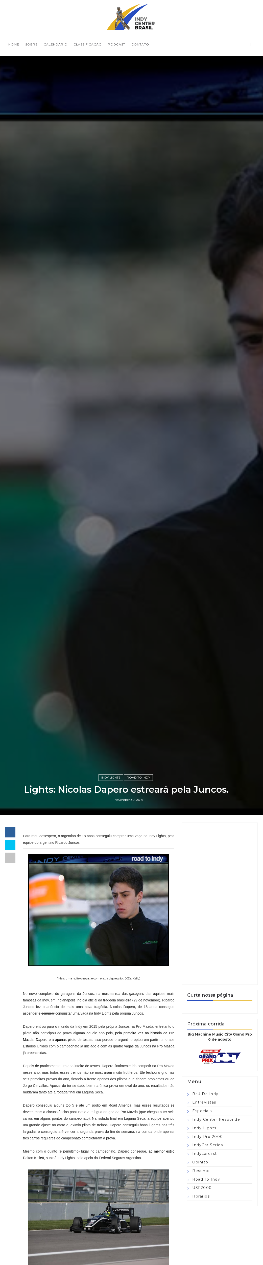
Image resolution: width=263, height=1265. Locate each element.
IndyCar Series (207, 1145)
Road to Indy (138, 777)
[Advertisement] (219, 903)
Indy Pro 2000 (207, 1136)
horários (201, 1196)
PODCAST (116, 44)
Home (13, 44)
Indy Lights (110, 777)
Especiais (202, 1111)
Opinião (200, 1162)
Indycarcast (204, 1153)
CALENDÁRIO (55, 44)
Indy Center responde (216, 1119)
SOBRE (31, 44)
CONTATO (140, 44)
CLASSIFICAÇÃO (88, 44)
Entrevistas (204, 1102)
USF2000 (202, 1187)
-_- (108, 800)
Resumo (201, 1170)
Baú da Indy (205, 1094)
